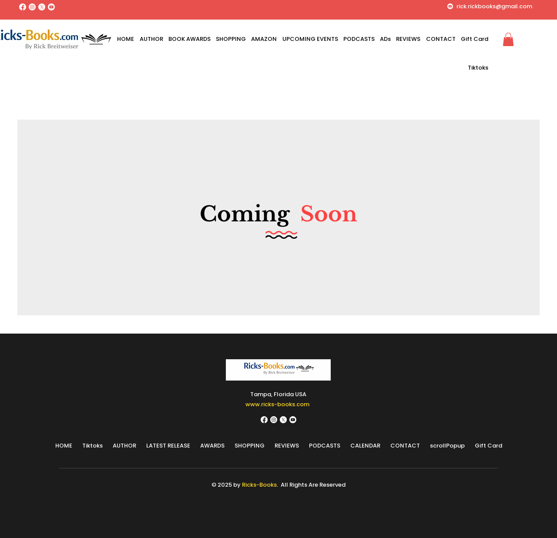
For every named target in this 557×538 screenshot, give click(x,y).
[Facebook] (22, 6)
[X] (41, 6)
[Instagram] (32, 6)
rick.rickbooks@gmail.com (494, 6)
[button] (508, 39)
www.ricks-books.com (277, 404)
